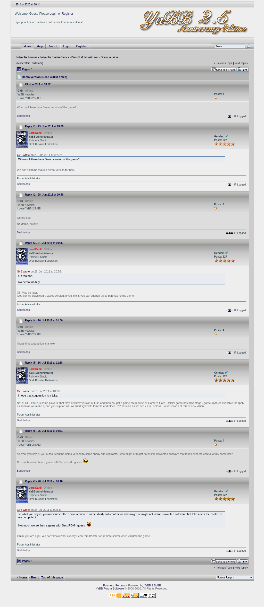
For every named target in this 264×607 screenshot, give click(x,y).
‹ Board (34, 577)
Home (27, 46)
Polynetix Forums (26, 57)
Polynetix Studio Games (54, 57)
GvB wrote (23, 154)
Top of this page (52, 577)
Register (67, 13)
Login (53, 13)
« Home (22, 577)
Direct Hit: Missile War (84, 57)
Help (39, 46)
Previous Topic (224, 63)
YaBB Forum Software (110, 588)
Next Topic (241, 63)
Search (53, 46)
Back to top (23, 116)
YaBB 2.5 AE (152, 585)
